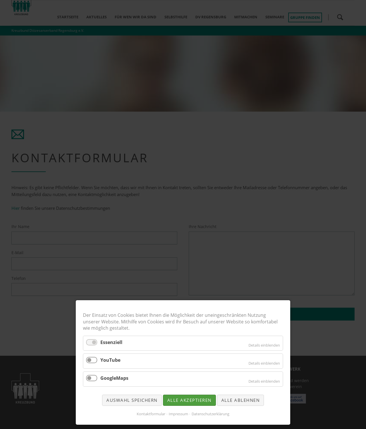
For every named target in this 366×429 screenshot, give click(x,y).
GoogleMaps (114, 378)
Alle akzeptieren (189, 400)
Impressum (178, 413)
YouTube (110, 360)
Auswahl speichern (132, 400)
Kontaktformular (151, 413)
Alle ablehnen (240, 400)
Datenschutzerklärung (210, 413)
